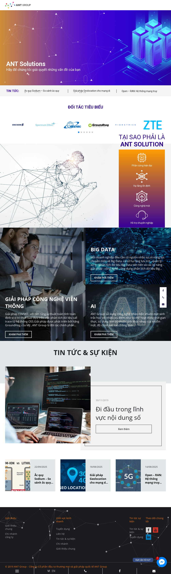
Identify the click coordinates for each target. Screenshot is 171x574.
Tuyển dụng (63, 528)
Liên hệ (60, 533)
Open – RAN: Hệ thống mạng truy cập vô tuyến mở (139, 93)
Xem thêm (124, 429)
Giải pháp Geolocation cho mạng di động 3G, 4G (91, 92)
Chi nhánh (62, 543)
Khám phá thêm (18, 334)
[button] (78, 132)
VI (48, 571)
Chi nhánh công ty (11, 535)
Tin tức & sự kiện (65, 538)
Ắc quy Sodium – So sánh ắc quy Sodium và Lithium (41, 92)
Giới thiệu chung (10, 527)
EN (53, 571)
